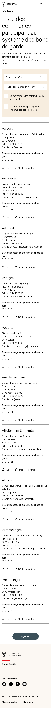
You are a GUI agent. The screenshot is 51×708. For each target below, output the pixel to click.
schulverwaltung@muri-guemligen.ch (27, 548)
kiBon (7, 168)
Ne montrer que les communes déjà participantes (27, 98)
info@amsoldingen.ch (20, 598)
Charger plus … (26, 636)
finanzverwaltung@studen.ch (24, 346)
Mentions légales (9, 702)
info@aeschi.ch (17, 399)
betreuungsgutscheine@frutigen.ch (27, 246)
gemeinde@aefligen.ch (21, 296)
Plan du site (28, 702)
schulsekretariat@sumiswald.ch (25, 449)
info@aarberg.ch (18, 147)
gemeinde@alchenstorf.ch (23, 499)
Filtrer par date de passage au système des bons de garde (24, 108)
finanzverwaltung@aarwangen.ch (26, 197)
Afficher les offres (26, 168)
